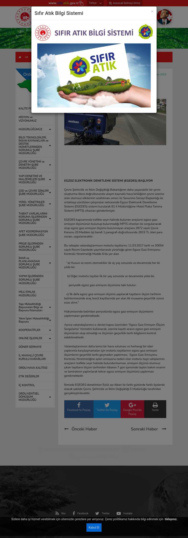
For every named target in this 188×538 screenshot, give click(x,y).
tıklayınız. (170, 519)
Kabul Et (94, 527)
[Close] (152, 11)
